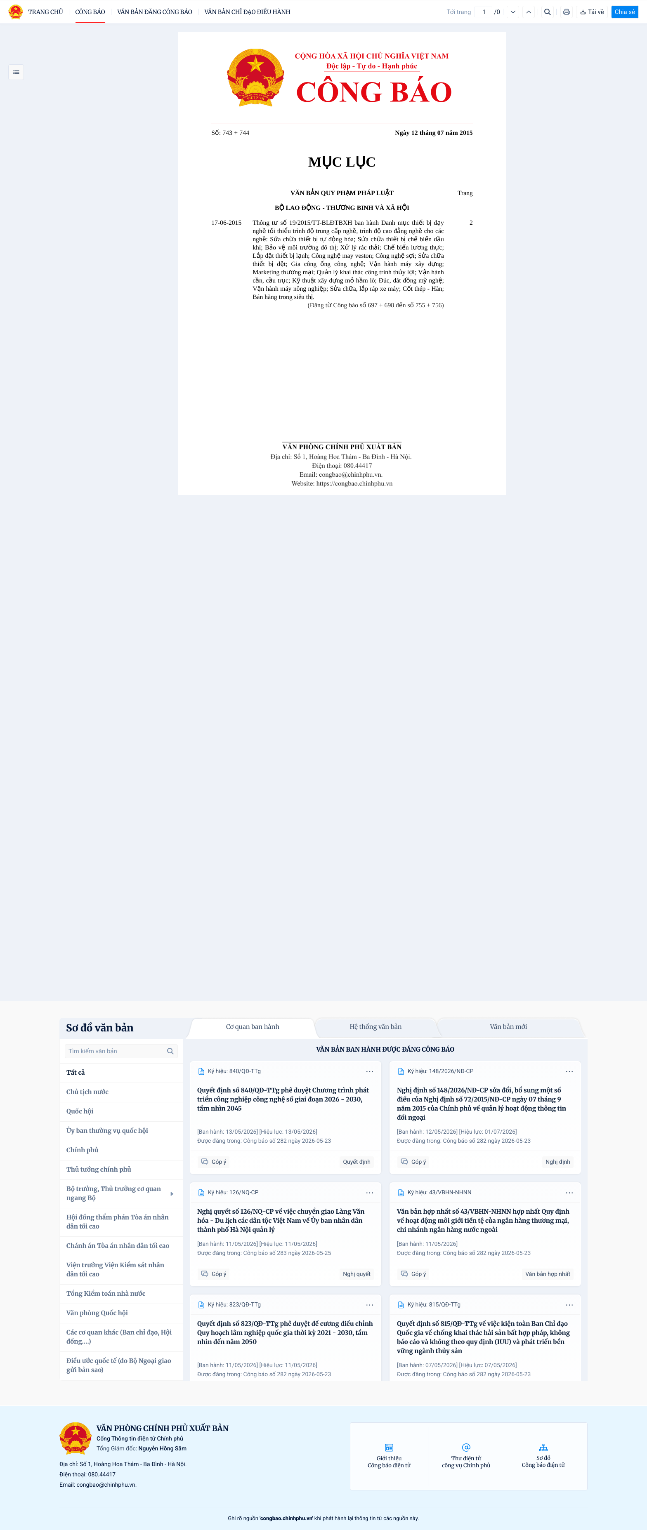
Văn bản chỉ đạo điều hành (247, 12)
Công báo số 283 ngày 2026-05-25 (287, 1253)
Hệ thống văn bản (375, 1027)
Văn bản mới (508, 1027)
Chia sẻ (625, 12)
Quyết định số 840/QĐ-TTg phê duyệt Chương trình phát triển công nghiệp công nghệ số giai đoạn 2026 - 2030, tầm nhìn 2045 (283, 1100)
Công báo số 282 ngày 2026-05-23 (287, 1141)
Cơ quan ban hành (252, 1027)
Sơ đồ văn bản (100, 1028)
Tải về (592, 12)
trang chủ (45, 12)
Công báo (90, 12)
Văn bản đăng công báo (155, 12)
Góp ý (213, 1161)
